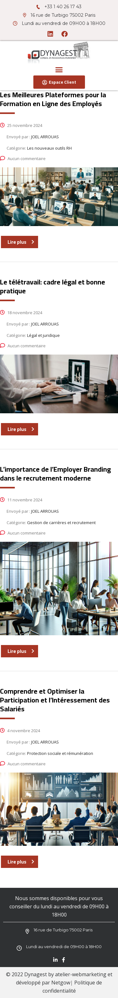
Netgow (60, 982)
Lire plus (21, 242)
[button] (59, 70)
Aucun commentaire (23, 158)
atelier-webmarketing (80, 974)
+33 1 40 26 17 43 (62, 6)
